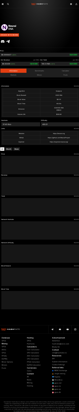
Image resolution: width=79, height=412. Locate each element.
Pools (4, 368)
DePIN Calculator (34, 365)
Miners (4, 365)
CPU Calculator (33, 359)
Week (16, 149)
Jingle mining (58, 374)
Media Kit (56, 347)
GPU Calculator (33, 353)
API (53, 359)
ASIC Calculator (33, 356)
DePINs (5, 359)
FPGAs (4, 356)
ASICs (4, 350)
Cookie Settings (58, 365)
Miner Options (7, 362)
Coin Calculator (33, 350)
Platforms (31, 344)
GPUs (4, 341)
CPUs (4, 353)
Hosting (30, 386)
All (2, 149)
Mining (29, 383)
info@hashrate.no (59, 353)
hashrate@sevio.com (60, 344)
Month (8, 149)
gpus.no (56, 386)
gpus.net (56, 383)
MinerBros (57, 380)
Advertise (56, 341)
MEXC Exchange (59, 371)
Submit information (59, 362)
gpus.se (56, 389)
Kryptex (56, 377)
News (29, 380)
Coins (29, 371)
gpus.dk (56, 392)
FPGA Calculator (33, 362)
